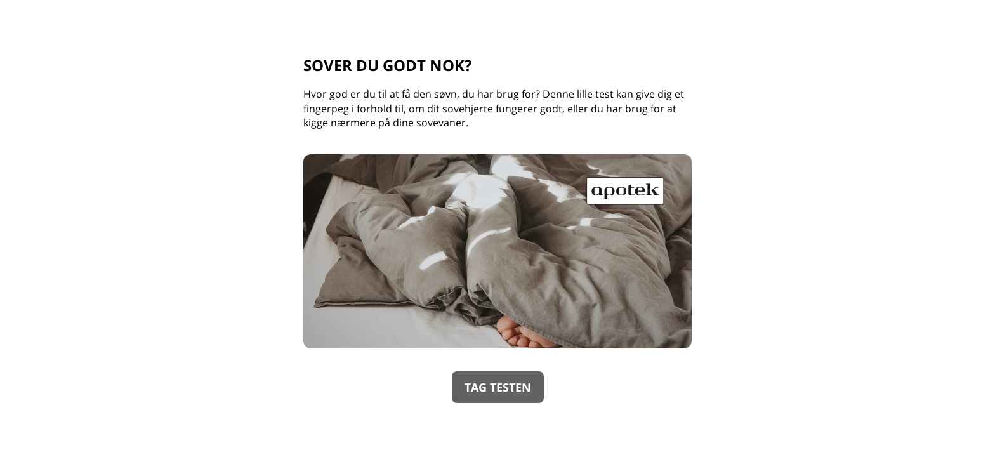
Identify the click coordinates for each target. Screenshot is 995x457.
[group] (497, 228)
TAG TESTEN (498, 387)
